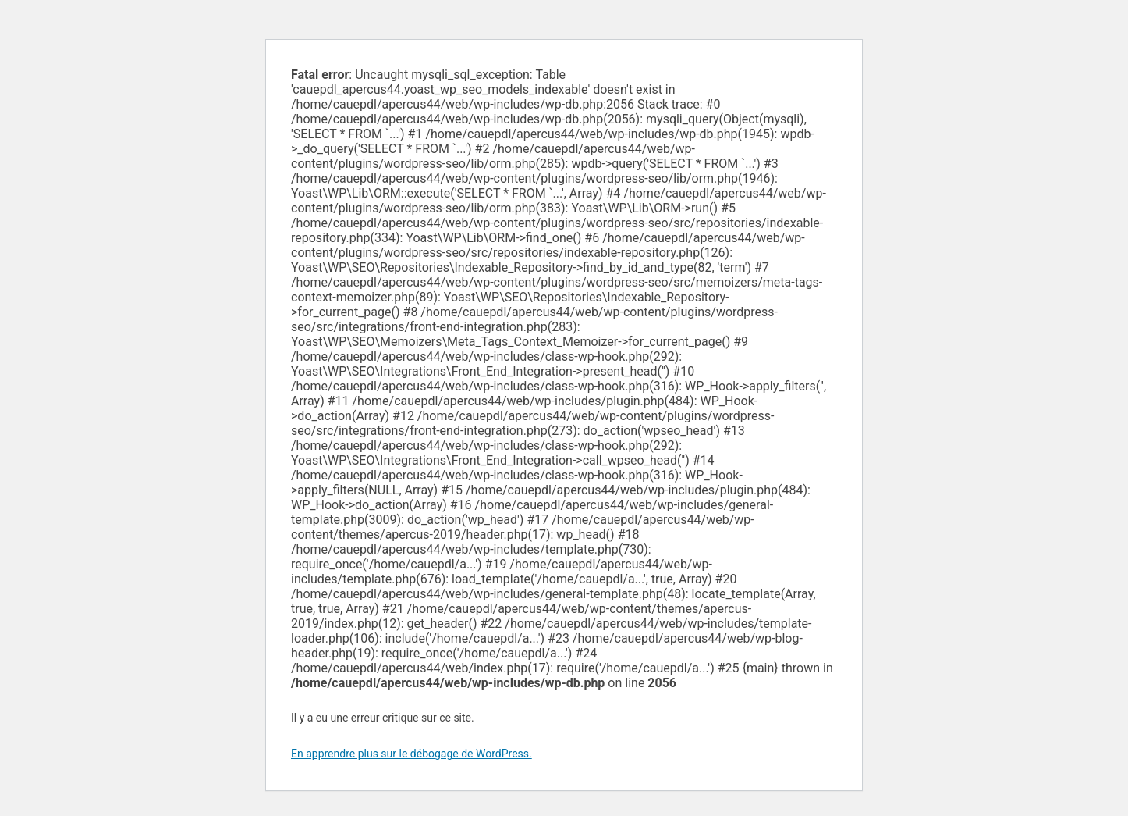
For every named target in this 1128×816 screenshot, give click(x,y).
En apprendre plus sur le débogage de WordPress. (411, 753)
